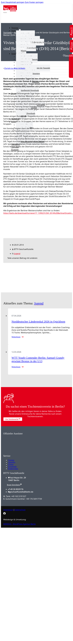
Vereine (14, 28)
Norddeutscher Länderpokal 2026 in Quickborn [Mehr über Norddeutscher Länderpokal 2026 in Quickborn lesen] (38, 321)
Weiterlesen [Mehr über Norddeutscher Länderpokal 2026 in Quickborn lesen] (16, 337)
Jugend (17, 253)
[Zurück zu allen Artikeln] (14, 68)
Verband (15, 30)
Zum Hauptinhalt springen (12, 2)
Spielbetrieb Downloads (30, 90)
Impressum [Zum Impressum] (8, 509)
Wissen (10, 464)
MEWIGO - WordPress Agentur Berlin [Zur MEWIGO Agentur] (19, 524)
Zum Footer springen (34, 2)
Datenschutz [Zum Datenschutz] (20, 509)
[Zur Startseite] (10, 11)
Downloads (12, 467)
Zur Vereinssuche (12, 419)
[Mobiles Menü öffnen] (5, 12)
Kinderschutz (13, 469)
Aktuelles (18, 32)
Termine (11, 460)
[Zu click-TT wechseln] (71, 31)
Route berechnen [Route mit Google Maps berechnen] (14, 485)
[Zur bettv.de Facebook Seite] (4, 514)
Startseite (7, 32)
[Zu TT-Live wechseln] (71, 46)
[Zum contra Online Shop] (21, 453)
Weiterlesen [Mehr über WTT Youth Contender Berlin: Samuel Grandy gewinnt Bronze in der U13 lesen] (16, 367)
